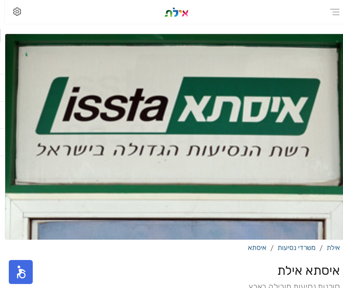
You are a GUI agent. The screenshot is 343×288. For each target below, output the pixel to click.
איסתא (252, 248)
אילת (328, 248)
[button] (16, 272)
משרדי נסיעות (292, 248)
